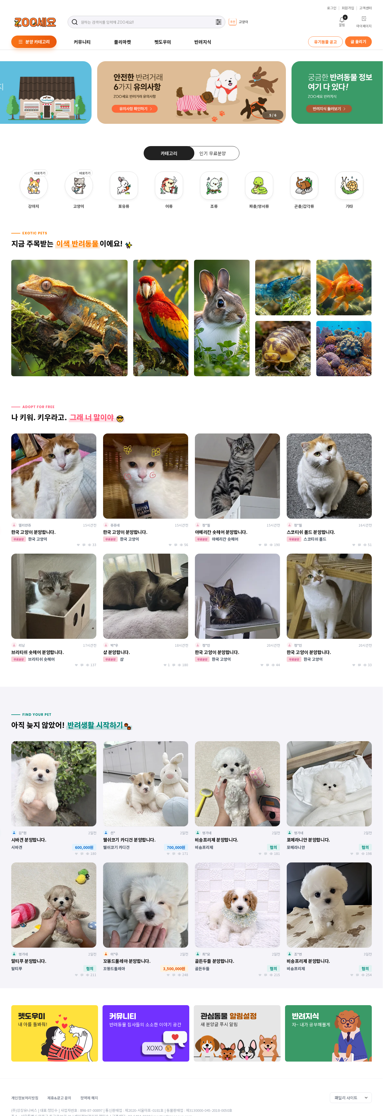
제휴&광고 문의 (59, 1097)
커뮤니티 (82, 41)
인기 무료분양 (212, 153)
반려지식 (202, 41)
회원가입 (348, 8)
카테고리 (169, 153)
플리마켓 (122, 41)
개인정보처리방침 (24, 1097)
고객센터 (365, 8)
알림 (342, 21)
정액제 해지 (89, 1097)
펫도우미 (162, 41)
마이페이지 (364, 22)
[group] (238, 22)
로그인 (331, 8)
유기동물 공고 (325, 42)
